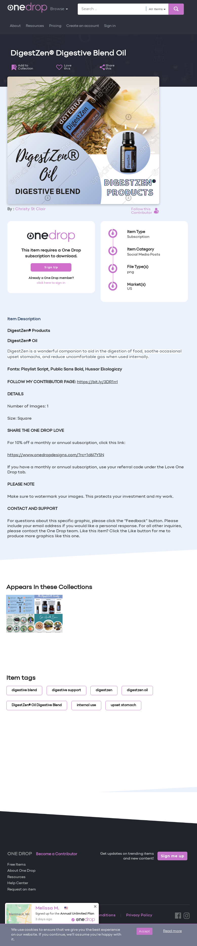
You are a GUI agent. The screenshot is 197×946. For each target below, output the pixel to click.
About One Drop (21, 870)
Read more (172, 931)
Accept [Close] (144, 931)
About (15, 26)
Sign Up (51, 267)
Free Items (16, 864)
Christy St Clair (30, 209)
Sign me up (172, 856)
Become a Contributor (56, 854)
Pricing (55, 26)
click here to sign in (51, 282)
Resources (35, 26)
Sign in (110, 26)
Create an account (82, 26)
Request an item (21, 889)
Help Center (17, 883)
